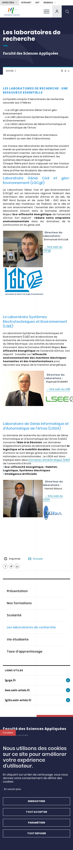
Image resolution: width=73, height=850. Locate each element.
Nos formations (19, 603)
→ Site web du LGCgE (52, 248)
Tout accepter (36, 813)
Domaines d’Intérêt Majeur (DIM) (49, 460)
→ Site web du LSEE (58, 389)
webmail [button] (48, 2)
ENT (37, 2)
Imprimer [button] (12, 558)
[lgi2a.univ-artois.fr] (36, 700)
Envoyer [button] (35, 558)
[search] (67, 11)
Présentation (17, 591)
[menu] (46, 11)
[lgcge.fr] (36, 680)
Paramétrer (36, 823)
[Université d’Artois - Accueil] (11, 11)
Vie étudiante (18, 639)
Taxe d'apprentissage (24, 651)
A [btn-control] (62, 71)
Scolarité (14, 615)
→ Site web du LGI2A (53, 497)
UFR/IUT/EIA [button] (8, 2)
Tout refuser (36, 834)
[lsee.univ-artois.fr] (36, 690)
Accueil (10, 70)
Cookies (8, 734)
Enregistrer (36, 802)
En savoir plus (12, 790)
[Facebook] (5, 566)
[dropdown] (57, 11)
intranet (26, 2)
